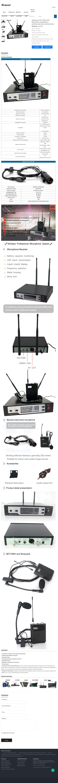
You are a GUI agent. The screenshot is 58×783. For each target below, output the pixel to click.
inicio (4, 12)
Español (53, 7)
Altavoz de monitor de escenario (8, 769)
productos (11, 12)
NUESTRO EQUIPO (21, 765)
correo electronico (6, 705)
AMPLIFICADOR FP (5, 760)
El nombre (4, 699)
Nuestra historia (20, 764)
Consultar (36, 47)
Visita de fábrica (20, 762)
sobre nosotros (19, 12)
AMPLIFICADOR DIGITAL (6, 764)
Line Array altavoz (5, 765)
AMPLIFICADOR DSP (5, 762)
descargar (19, 16)
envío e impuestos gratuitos (5, 16)
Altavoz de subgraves (5, 767)
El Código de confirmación (7, 733)
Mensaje (3, 718)
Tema (3, 712)
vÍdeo (12, 16)
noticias (26, 12)
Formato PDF (47, 47)
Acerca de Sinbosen (21, 760)
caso (26, 16)
